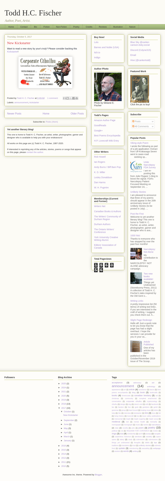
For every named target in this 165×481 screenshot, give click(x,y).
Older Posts (77, 113)
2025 (64, 383)
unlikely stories (145, 445)
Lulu (96, 42)
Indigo (97, 57)
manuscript (118, 419)
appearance (116, 390)
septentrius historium (123, 437)
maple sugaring (139, 419)
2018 (64, 404)
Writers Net (99, 206)
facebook (154, 404)
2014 (64, 454)
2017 (64, 408)
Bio (35, 27)
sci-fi (140, 434)
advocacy (137, 383)
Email (133, 55)
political (114, 431)
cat (156, 395)
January (68, 440)
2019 (64, 400)
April (66, 432)
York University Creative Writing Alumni (106, 238)
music (138, 425)
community (129, 398)
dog (129, 404)
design (122, 404)
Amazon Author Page (104, 120)
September (69, 420)
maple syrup (153, 419)
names (145, 425)
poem (141, 428)
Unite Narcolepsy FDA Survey (150, 165)
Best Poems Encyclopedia (107, 135)
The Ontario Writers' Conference (104, 230)
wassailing (146, 448)
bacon (152, 390)
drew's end (138, 404)
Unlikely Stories (138, 192)
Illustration (118, 27)
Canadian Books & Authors (107, 211)
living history (119, 416)
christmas (115, 398)
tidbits (147, 442)
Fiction (47, 27)
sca (121, 433)
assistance (142, 390)
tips (155, 442)
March (67, 436)
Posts (136, 121)
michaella (153, 422)
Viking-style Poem (139, 143)
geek (137, 407)
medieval (116, 421)
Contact (24, 27)
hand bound (133, 410)
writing (135, 451)
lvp (138, 416)
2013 (64, 458)
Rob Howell (100, 157)
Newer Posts (14, 113)
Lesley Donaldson (103, 177)
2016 (64, 445)
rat (122, 431)
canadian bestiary (142, 395)
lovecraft (130, 416)
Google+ (98, 130)
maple (128, 419)
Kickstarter (12, 51)
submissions (153, 439)
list (160, 413)
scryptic (157, 434)
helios (156, 410)
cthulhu (114, 404)
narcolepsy (156, 425)
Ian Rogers (99, 162)
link (146, 413)
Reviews (103, 27)
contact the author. (35, 152)
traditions (115, 445)
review (155, 431)
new (116, 428)
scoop (148, 434)
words (126, 451)
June (66, 424)
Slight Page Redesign (141, 320)
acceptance (117, 382)
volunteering (133, 448)
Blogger (98, 474)
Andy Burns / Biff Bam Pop (107, 167)
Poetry (76, 27)
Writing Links (136, 301)
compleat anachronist (148, 398)
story (122, 439)
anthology (151, 386)
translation (125, 445)
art (125, 390)
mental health (139, 422)
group (123, 410)
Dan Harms (100, 182)
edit (147, 404)
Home (11, 27)
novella (125, 428)
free (129, 407)
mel (127, 422)
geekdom (146, 407)
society (149, 436)
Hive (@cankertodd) (140, 60)
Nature (132, 27)
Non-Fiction (61, 27)
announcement (21, 102)
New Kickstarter (18, 43)
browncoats (126, 395)
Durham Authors (102, 224)
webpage (157, 448)
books (114, 395)
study (130, 439)
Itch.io (97, 52)
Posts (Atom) (52, 122)
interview (127, 413)
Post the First (137, 213)
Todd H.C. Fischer (33, 13)
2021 (64, 391)
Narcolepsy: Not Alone (150, 250)
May (66, 428)
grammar (115, 410)
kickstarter (34, 102)
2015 (64, 450)
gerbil (156, 407)
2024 (64, 387)
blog (134, 392)
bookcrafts (153, 392)
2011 (64, 462)
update (122, 448)
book (142, 392)
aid (153, 383)
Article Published (149, 343)
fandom (121, 407)
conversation (116, 401)
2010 (64, 466)
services (138, 436)
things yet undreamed (121, 442)
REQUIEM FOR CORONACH (138, 431)
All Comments (140, 126)
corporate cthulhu (134, 401)
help (113, 413)
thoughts (137, 442)
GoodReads (100, 125)
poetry (151, 427)
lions (153, 413)
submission (140, 439)
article (132, 389)
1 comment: (53, 98)
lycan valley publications (151, 416)
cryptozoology (152, 401)
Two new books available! (148, 276)
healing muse (146, 410)
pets (133, 428)
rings (114, 433)
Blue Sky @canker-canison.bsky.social (140, 43)
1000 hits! (135, 235)
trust (134, 445)
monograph (128, 425)
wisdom (117, 451)
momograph (116, 425)
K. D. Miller (99, 172)
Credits (89, 27)
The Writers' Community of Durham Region (107, 218)
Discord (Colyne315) (140, 50)
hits (119, 413)
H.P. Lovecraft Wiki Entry (106, 140)
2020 (64, 396)
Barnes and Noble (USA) (106, 47)
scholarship (131, 434)
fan (113, 407)
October (68, 411)
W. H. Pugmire (101, 187)
